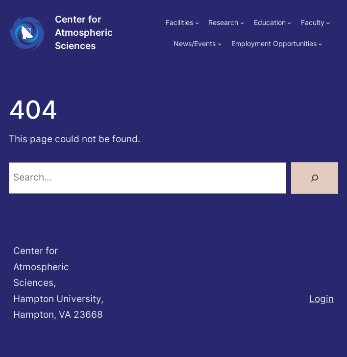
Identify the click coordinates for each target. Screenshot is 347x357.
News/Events (195, 43)
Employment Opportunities (274, 43)
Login (321, 299)
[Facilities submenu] (197, 23)
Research (223, 22)
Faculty (312, 22)
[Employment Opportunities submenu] (320, 44)
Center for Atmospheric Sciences (84, 32)
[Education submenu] (289, 23)
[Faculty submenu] (328, 23)
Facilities (179, 22)
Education (270, 22)
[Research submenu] (242, 23)
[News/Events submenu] (220, 44)
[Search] (314, 178)
